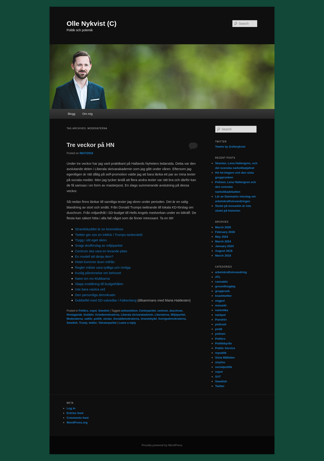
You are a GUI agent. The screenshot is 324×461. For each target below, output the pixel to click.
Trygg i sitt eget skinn (91, 240)
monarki (221, 305)
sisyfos (220, 362)
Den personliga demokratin (95, 295)
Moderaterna (75, 318)
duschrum (175, 310)
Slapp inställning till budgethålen (99, 284)
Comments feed (78, 417)
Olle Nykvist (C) (92, 23)
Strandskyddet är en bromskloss (99, 229)
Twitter (220, 386)
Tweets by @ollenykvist (230, 146)
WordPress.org (77, 422)
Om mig (87, 113)
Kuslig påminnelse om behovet (98, 273)
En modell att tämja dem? (94, 256)
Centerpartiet (147, 310)
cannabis (221, 281)
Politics (83, 310)
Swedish (103, 310)
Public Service (225, 348)
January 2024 (224, 246)
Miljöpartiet (178, 314)
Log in (71, 408)
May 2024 (221, 236)
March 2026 (223, 227)
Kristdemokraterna (107, 314)
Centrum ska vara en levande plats (101, 251)
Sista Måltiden (225, 357)
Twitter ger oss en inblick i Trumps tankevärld (108, 235)
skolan (107, 318)
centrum (162, 310)
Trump (83, 322)
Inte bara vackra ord (90, 289)
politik (98, 318)
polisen (220, 333)
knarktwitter (223, 295)
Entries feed (75, 413)
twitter (93, 322)
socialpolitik (223, 367)
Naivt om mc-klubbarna (92, 278)
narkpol (220, 315)
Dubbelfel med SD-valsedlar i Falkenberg (106, 300)
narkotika (221, 310)
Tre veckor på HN (90, 145)
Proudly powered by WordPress (162, 445)
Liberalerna (162, 314)
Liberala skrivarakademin (137, 314)
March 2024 (223, 241)
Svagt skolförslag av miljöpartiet (99, 245)
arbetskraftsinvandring (231, 272)
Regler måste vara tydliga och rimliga (103, 267)
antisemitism (129, 310)
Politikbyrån (223, 343)
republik (221, 353)
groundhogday (225, 286)
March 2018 (223, 255)
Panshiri (221, 319)
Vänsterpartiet (107, 322)
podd (218, 329)
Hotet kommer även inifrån (95, 262)
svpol (93, 310)
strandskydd (149, 318)
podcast (220, 324)
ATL (217, 277)
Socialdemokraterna (126, 318)
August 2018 (223, 251)
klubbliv (88, 314)
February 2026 (225, 232)
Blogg (71, 113)
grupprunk (222, 291)
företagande (74, 314)
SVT (218, 376)
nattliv (88, 318)
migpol (220, 300)
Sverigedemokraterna (172, 318)
